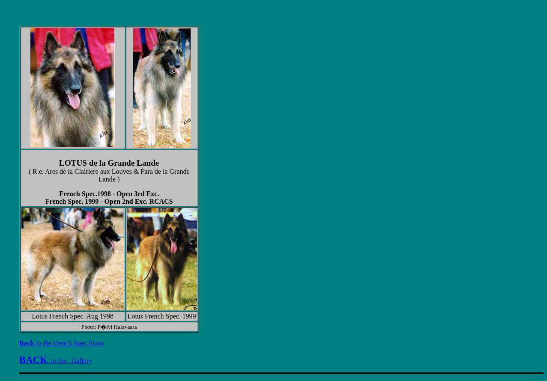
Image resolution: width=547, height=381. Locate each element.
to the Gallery (56, 360)
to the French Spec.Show (62, 343)
